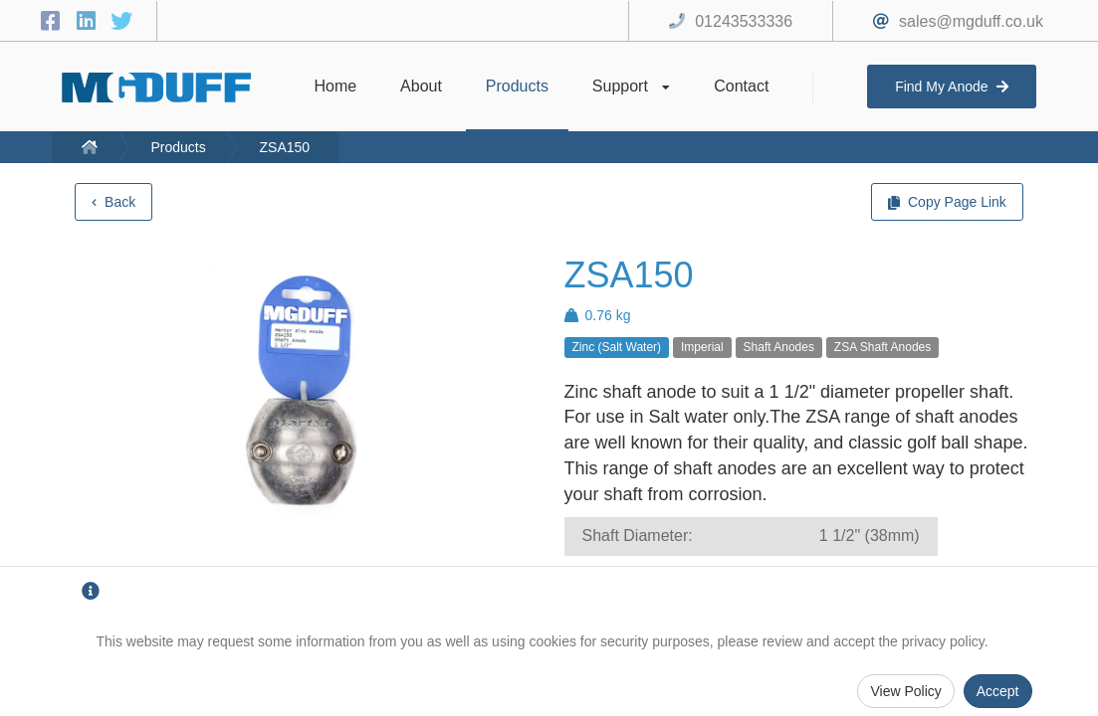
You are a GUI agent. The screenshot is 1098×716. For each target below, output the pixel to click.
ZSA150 (285, 147)
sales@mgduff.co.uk (971, 21)
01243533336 (743, 21)
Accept (998, 691)
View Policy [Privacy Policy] (905, 691)
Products (177, 147)
